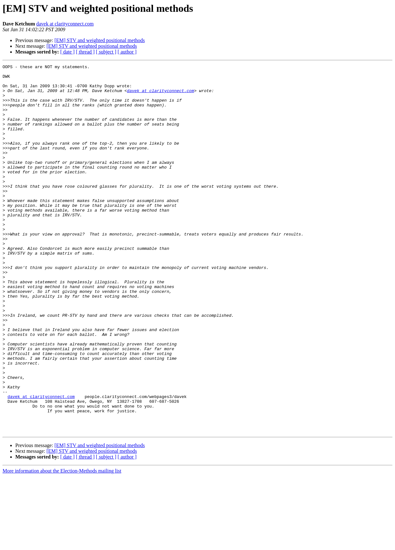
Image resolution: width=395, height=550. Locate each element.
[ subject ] (106, 51)
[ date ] (67, 51)
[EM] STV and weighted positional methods (100, 40)
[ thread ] (85, 51)
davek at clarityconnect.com (65, 23)
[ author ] (127, 51)
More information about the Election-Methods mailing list (62, 544)
